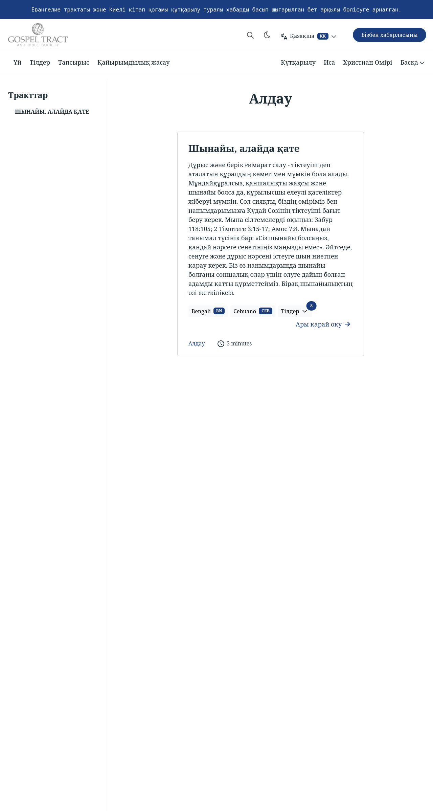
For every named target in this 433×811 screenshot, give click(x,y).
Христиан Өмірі (367, 62)
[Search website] (250, 34)
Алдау (196, 343)
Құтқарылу (298, 62)
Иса (329, 62)
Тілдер (39, 62)
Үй (17, 62)
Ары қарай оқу (323, 324)
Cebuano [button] (252, 311)
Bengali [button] (208, 311)
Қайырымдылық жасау (133, 62)
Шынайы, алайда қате (244, 148)
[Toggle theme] (267, 34)
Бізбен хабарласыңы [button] (389, 35)
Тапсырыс (73, 62)
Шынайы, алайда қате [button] (52, 111)
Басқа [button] (413, 62)
